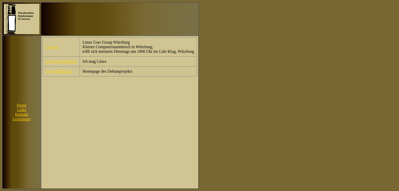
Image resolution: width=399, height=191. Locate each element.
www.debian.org (58, 71)
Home (21, 105)
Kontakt (21, 114)
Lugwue (52, 47)
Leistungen (21, 119)
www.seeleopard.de (61, 61)
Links (21, 110)
